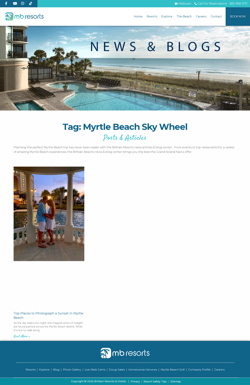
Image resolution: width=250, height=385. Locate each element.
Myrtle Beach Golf (172, 369)
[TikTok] (31, 3)
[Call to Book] (210, 3)
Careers (201, 16)
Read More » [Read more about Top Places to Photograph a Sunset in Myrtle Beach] (22, 336)
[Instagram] (23, 3)
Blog (56, 369)
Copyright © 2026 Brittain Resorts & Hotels (100, 381)
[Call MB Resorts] (238, 3)
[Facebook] (7, 3)
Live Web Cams (95, 369)
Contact (216, 16)
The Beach (184, 16)
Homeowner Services (142, 369)
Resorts (152, 16)
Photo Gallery (72, 369)
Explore (166, 16)
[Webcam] (183, 3)
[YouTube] (15, 3)
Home (138, 16)
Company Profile (199, 369)
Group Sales (117, 369)
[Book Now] (238, 16)
